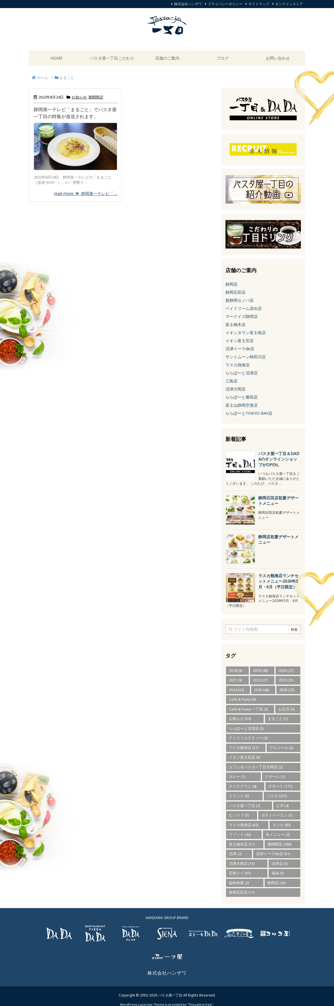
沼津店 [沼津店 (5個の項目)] (280, 863)
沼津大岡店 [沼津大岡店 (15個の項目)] (242, 863)
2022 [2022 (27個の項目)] (260, 680)
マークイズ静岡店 (241, 316)
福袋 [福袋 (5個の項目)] (278, 873)
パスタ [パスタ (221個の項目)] (277, 795)
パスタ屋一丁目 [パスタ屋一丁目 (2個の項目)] (244, 805)
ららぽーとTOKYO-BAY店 (248, 413)
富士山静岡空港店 (241, 405)
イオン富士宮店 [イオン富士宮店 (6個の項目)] (244, 757)
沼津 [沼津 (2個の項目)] (235, 853)
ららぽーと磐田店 (241, 397)
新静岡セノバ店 (239, 300)
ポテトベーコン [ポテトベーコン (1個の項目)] (277, 815)
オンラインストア (289, 3)
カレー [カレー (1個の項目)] (237, 776)
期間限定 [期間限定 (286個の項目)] (279, 844)
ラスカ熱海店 (237, 364)
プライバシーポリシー (225, 3)
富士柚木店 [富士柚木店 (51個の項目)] (242, 844)
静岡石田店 (235, 292)
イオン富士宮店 (239, 340)
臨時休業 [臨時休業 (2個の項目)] (239, 882)
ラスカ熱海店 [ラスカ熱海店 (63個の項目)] (244, 824)
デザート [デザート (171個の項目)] (280, 786)
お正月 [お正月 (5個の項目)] (286, 709)
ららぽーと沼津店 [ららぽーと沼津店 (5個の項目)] (246, 728)
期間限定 (95, 97)
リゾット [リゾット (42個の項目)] (240, 834)
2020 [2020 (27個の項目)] (286, 670)
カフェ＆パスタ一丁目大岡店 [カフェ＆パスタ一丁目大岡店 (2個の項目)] (256, 767)
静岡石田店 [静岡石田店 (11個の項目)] (242, 892)
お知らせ (79, 97)
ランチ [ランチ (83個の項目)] (281, 824)
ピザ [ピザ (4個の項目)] (282, 805)
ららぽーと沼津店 (241, 373)
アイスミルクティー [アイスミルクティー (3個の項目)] (248, 737)
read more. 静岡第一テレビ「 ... (85, 193)
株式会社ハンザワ (188, 3)
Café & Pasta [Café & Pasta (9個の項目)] (242, 699)
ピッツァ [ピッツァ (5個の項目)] (239, 815)
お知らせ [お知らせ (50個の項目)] (240, 718)
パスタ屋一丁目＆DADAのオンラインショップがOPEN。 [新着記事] (278, 459)
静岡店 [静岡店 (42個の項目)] (276, 882)
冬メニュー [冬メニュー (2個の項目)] (278, 834)
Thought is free (200, 998)
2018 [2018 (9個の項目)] (235, 670)
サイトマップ (258, 3)
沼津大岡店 (235, 389)
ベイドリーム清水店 (243, 308)
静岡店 (231, 284)
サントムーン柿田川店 (245, 356)
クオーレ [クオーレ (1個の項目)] (275, 776)
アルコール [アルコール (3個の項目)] (281, 747)
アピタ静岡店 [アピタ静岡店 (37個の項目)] (244, 747)
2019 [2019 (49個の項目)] (260, 670)
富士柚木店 (235, 324)
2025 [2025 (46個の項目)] (261, 689)
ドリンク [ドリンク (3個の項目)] (239, 795)
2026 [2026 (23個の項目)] (287, 689)
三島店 (231, 381)
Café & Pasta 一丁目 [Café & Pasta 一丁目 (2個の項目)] (248, 709)
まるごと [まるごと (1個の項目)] (278, 718)
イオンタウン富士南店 (245, 332)
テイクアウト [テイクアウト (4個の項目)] (243, 786)
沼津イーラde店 (239, 348)
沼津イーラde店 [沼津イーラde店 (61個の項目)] (273, 853)
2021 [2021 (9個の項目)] (235, 680)
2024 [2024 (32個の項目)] (236, 689)
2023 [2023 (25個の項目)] (286, 680)
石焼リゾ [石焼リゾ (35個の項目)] (240, 873)
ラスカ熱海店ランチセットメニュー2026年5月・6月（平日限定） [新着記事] (278, 581)
